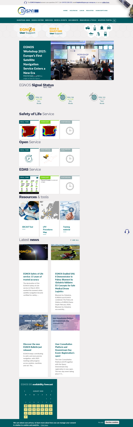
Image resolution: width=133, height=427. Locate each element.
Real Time (47, 87)
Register (90, 10)
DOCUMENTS (73, 20)
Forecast (45, 122)
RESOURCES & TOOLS (88, 20)
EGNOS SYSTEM (38, 20)
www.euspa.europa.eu (97, 185)
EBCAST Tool (27, 227)
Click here (44, 425)
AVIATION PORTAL (105, 20)
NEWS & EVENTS (60, 20)
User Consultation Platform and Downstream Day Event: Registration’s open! (64, 350)
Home (65, 10)
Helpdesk (74, 10)
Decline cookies (112, 422)
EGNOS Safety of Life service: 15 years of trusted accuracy (33, 276)
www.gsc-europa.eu (96, 207)
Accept (100, 422)
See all (75, 240)
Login (82, 10)
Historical (66, 122)
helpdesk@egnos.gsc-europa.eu (85, 2)
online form (105, 2)
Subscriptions (102, 10)
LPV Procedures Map (48, 229)
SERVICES (49, 20)
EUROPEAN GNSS (23, 20)
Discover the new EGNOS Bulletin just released (32, 347)
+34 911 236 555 (66, 2)
